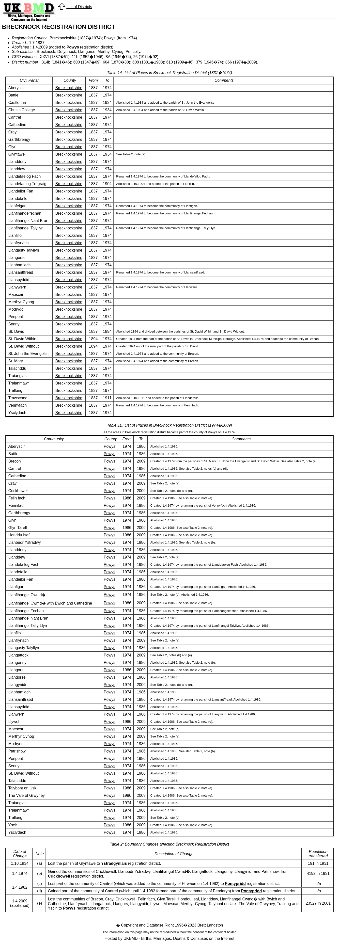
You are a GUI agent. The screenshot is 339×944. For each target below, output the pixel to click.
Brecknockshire (68, 88)
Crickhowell (59, 876)
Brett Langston (210, 925)
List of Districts (79, 7)
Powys (72, 47)
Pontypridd (235, 883)
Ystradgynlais (114, 863)
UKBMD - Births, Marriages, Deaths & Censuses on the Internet (178, 938)
